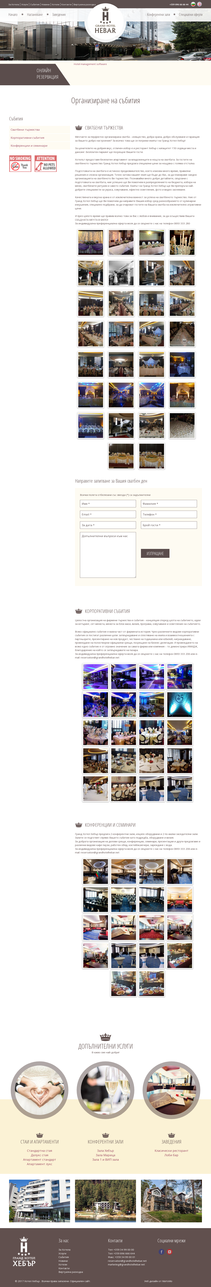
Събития (34, 4)
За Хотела (13, 4)
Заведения (59, 14)
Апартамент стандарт (39, 1159)
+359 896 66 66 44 (179, 4)
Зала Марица (105, 1155)
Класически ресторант (171, 1151)
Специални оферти (191, 14)
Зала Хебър (105, 1151)
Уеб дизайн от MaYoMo (158, 1281)
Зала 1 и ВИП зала (105, 1159)
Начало (12, 14)
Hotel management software (90, 64)
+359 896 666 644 (124, 1253)
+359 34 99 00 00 (124, 1249)
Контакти (66, 4)
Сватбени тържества (25, 129)
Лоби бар (171, 1155)
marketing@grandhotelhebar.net (126, 1264)
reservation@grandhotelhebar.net (127, 1260)
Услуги (24, 4)
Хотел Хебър (32, 1281)
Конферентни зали (158, 14)
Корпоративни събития (27, 138)
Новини (46, 4)
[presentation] (166, 538)
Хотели (55, 4)
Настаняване (35, 14)
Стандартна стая (39, 1151)
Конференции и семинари (29, 145)
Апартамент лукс (39, 1164)
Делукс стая (39, 1155)
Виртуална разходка (85, 4)
